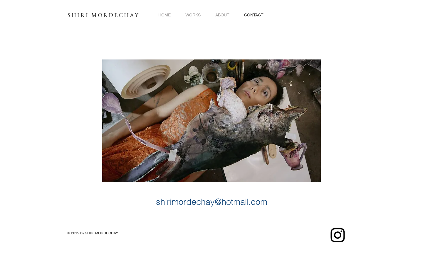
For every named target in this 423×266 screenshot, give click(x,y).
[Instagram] (337, 235)
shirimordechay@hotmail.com (211, 202)
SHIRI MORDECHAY (104, 15)
